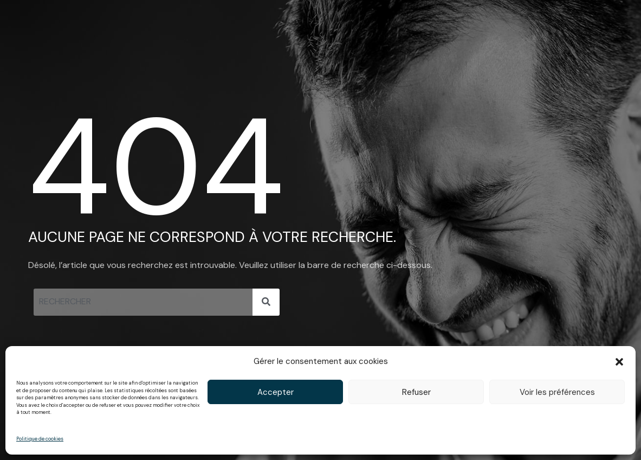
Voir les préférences (557, 392)
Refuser (416, 392)
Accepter (275, 392)
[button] (619, 361)
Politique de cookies (39, 439)
